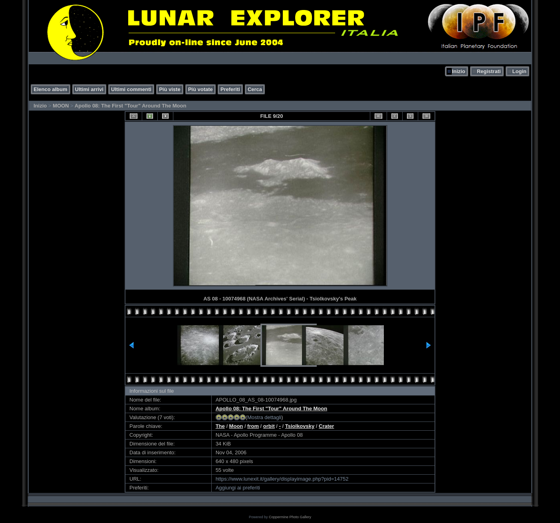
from (253, 426)
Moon (236, 426)
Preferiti (230, 89)
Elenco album (51, 89)
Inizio (458, 71)
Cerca (255, 89)
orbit (269, 426)
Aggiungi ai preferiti (238, 488)
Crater (326, 426)
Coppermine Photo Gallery (290, 517)
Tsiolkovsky (299, 426)
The (220, 426)
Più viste (169, 89)
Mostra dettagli (264, 417)
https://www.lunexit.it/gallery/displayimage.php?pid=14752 (282, 479)
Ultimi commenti (131, 89)
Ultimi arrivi (89, 89)
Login (519, 71)
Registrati (489, 71)
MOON (61, 106)
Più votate (200, 89)
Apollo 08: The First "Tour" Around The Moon (131, 106)
